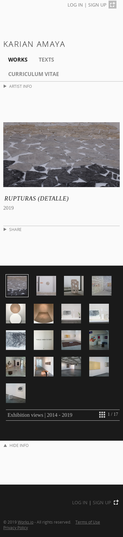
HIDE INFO (16, 445)
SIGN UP (97, 5)
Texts (46, 59)
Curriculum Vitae (33, 74)
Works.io (25, 522)
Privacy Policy (15, 527)
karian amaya (34, 43)
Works (18, 59)
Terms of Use (87, 522)
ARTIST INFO (18, 86)
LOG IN (75, 5)
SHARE (13, 229)
